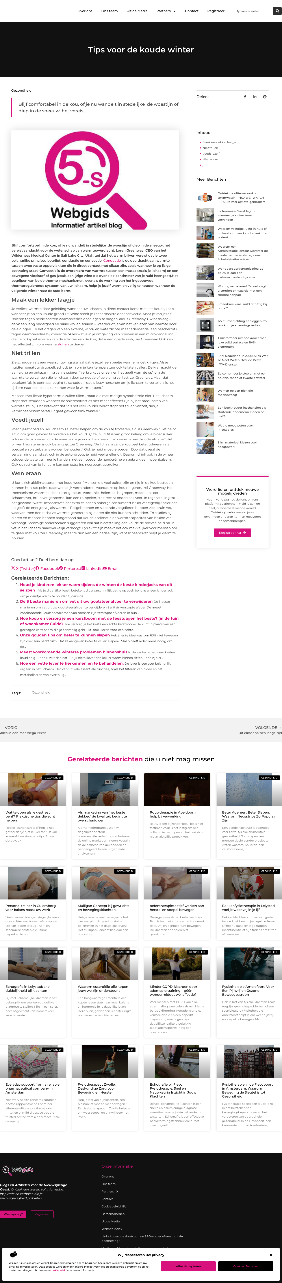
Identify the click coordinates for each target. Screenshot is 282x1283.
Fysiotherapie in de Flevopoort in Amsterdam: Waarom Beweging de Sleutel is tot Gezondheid (247, 1090)
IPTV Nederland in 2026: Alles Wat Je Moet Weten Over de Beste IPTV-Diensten (243, 360)
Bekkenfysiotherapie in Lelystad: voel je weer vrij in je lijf (248, 908)
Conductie (112, 260)
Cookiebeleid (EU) (114, 1206)
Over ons (85, 11)
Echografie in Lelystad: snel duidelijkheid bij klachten (28, 988)
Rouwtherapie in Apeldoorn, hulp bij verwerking (173, 814)
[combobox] (253, 11)
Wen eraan (210, 159)
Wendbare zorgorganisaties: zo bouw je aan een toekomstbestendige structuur (240, 273)
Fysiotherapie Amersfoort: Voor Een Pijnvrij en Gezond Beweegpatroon (248, 990)
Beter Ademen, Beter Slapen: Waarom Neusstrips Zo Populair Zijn (249, 816)
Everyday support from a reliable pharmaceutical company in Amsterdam (32, 1088)
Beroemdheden (113, 1214)
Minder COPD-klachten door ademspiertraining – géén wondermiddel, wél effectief (173, 990)
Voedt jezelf (211, 153)
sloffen (63, 344)
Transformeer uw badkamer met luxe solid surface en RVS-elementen (242, 342)
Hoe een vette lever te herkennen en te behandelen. (72, 663)
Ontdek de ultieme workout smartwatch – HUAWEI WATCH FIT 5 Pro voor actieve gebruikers (241, 197)
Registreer (215, 11)
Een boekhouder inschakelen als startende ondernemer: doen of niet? (242, 412)
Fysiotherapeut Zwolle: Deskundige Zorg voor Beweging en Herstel (96, 1088)
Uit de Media (137, 11)
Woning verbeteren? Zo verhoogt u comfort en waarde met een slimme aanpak (242, 290)
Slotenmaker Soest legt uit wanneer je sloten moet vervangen (237, 215)
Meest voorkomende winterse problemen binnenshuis (73, 652)
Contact (192, 11)
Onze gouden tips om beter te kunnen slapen (65, 635)
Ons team (109, 11)
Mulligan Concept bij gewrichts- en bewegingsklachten (104, 908)
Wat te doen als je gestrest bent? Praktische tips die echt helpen (30, 816)
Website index (112, 1229)
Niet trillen (210, 148)
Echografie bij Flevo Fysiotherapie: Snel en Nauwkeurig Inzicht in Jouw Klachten (173, 1090)
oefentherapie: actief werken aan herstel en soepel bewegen (177, 908)
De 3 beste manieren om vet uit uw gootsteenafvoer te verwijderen (86, 601)
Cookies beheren (245, 1266)
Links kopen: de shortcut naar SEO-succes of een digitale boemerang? (142, 1238)
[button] (271, 1255)
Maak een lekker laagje (219, 142)
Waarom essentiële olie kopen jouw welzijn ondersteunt (103, 988)
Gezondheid (21, 90)
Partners (166, 11)
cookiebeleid (58, 1270)
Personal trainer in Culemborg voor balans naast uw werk (31, 908)
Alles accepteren (188, 1266)
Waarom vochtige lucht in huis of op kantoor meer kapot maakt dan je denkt (243, 233)
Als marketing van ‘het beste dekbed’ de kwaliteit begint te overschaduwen (102, 816)
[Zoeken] (277, 11)
